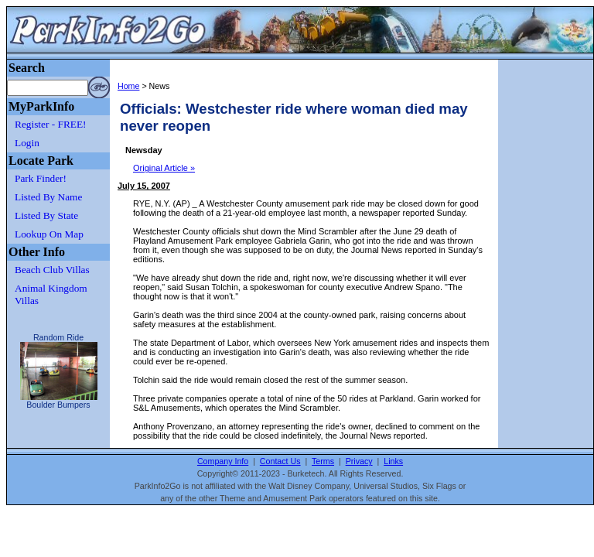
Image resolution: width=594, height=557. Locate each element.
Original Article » (164, 168)
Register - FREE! (51, 124)
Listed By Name (48, 197)
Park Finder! (41, 178)
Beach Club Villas (52, 269)
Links (393, 461)
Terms (323, 461)
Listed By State (46, 215)
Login (27, 143)
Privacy (359, 461)
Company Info (222, 461)
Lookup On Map (49, 234)
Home (128, 86)
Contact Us (280, 461)
